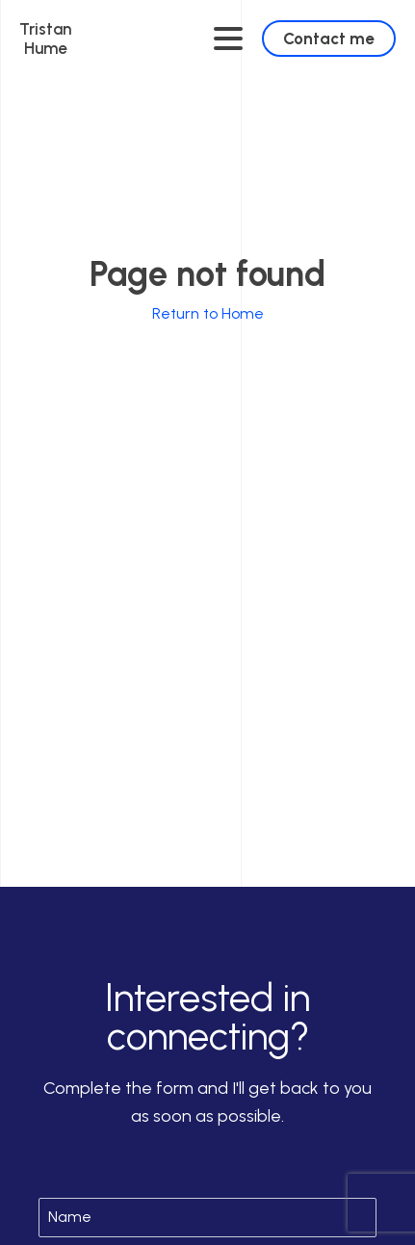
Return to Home (208, 313)
